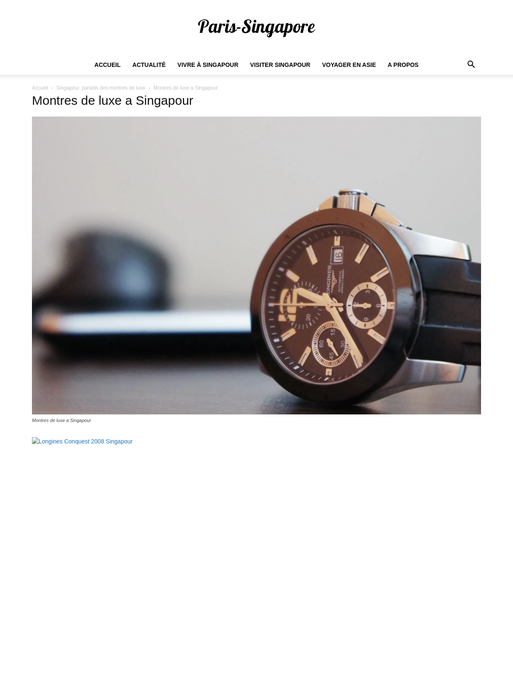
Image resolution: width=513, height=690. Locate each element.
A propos (403, 64)
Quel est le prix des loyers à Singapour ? (241, 582)
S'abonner (456, 626)
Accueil (108, 64)
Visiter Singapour (280, 64)
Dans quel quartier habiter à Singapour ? (241, 607)
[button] (471, 65)
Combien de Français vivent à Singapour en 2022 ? (255, 594)
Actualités (303, 669)
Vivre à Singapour (207, 64)
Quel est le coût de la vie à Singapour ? (239, 619)
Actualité (149, 64)
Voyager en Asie (349, 64)
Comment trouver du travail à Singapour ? (243, 569)
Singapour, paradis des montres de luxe (100, 88)
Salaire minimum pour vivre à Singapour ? (243, 556)
